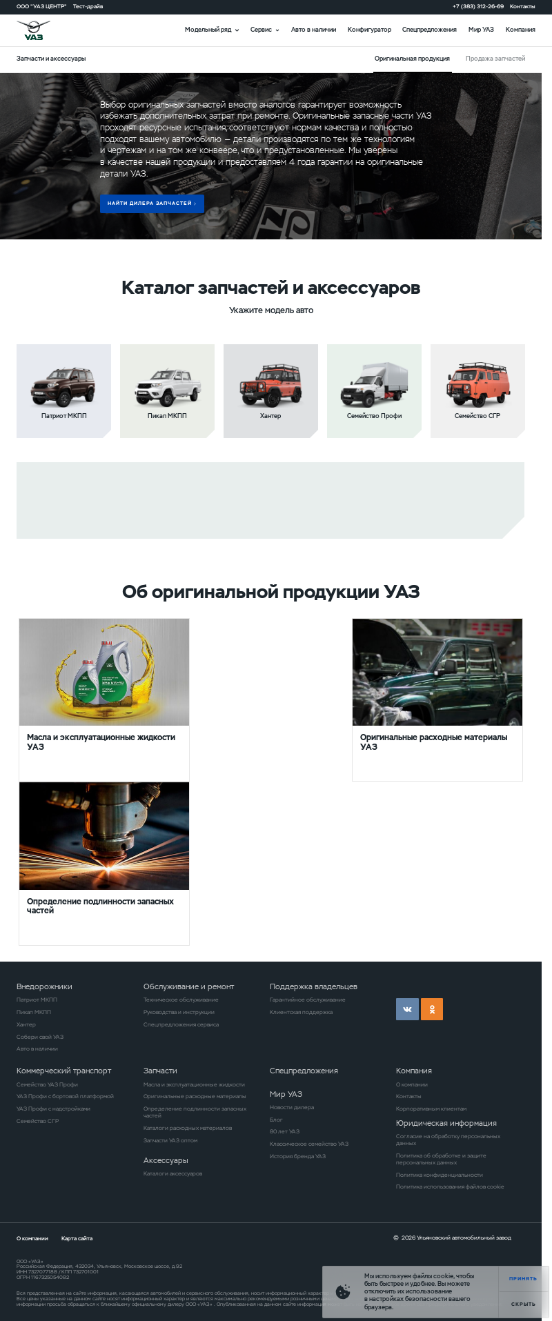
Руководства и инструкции (179, 1012)
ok (432, 1009)
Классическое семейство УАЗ (309, 1143)
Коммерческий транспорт (64, 1070)
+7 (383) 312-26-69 (478, 6)
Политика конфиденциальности (439, 1174)
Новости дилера (292, 1107)
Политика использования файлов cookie (450, 1186)
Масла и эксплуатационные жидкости (194, 1084)
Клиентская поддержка (301, 1012)
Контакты (522, 6)
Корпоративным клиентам (431, 1108)
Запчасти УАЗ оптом (170, 1140)
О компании (412, 1084)
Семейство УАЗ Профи (47, 1084)
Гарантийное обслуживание (308, 999)
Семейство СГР (38, 1121)
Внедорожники (44, 986)
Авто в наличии (313, 30)
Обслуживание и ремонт (189, 986)
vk (407, 1009)
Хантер (26, 1024)
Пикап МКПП (34, 1012)
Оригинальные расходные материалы (195, 1096)
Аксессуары (166, 1160)
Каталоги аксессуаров (173, 1173)
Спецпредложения (429, 30)
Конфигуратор (369, 30)
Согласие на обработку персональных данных (448, 1139)
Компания (520, 30)
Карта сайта (76, 1238)
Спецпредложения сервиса (181, 1024)
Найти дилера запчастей (150, 203)
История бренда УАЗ (298, 1156)
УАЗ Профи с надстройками (53, 1108)
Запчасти (160, 1070)
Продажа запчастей (495, 58)
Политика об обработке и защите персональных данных (441, 1159)
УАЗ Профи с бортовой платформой (65, 1096)
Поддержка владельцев (313, 986)
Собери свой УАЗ (40, 1036)
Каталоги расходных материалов (188, 1127)
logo (43, 31)
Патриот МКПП (37, 999)
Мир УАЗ (481, 30)
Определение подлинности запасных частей (195, 1112)
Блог (276, 1119)
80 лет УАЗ (284, 1131)
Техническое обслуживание (181, 999)
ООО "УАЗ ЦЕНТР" (42, 6)
